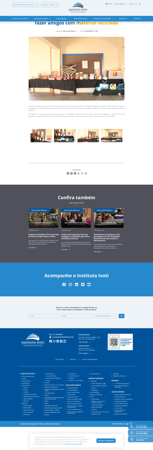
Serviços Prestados (51, 399)
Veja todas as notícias (76, 226)
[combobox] (105, 339)
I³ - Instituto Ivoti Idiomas (122, 406)
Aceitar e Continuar (106, 441)
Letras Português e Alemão (99, 408)
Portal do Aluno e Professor (25, 5)
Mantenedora (26, 406)
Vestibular (116, 396)
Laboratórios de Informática (31, 419)
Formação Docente (72, 420)
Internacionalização (97, 428)
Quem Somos (95, 422)
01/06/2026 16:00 (66, 253)
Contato (137, 19)
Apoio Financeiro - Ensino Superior (54, 408)
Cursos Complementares (74, 432)
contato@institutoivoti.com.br (61, 360)
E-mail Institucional (120, 420)
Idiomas (123, 19)
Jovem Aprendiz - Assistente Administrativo (75, 429)
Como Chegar (83, 365)
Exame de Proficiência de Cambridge (121, 409)
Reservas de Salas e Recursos (123, 417)
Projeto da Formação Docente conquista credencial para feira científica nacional (75, 259)
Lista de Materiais (95, 396)
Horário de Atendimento (90, 382)
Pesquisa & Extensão (103, 19)
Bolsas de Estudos (97, 430)
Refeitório (26, 424)
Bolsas (46, 426)
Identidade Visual (50, 416)
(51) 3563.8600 (55, 357)
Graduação (62, 19)
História (24, 401)
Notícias (21, 26)
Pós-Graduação (81, 19)
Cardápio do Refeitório (121, 424)
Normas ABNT (27, 431)
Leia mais (32, 270)
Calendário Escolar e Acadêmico (124, 422)
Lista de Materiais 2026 (121, 426)
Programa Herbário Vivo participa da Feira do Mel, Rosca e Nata (44, 258)
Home (109, 4)
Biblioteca (24, 426)
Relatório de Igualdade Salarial (53, 431)
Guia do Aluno (119, 431)
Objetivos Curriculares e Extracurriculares (98, 425)
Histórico (94, 432)
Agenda (47, 418)
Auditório (26, 415)
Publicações (26, 437)
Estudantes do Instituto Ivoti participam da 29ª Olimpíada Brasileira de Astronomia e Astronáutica (107, 260)
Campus (25, 410)
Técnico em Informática (73, 424)
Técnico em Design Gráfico (74, 422)
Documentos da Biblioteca (53, 401)
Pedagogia (95, 413)
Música (94, 411)
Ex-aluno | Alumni (49, 5)
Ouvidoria (73, 382)
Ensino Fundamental (73, 415)
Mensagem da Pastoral (51, 428)
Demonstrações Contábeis (52, 433)
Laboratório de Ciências (30, 417)
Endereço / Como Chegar (76, 403)
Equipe (48, 403)
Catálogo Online (27, 428)
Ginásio (25, 413)
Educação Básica (42, 19)
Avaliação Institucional (119, 399)
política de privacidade (73, 444)
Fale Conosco (59, 382)
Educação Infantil (72, 411)
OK (122, 339)
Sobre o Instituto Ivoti (28, 399)
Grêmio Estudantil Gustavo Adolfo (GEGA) (54, 413)
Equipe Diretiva (26, 404)
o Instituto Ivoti (20, 19)
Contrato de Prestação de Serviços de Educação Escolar (54, 421)
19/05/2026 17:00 (99, 253)
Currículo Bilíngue (72, 413)
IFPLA (91, 420)
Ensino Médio (71, 417)
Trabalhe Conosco (74, 399)
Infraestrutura (50, 396)
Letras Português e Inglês (99, 406)
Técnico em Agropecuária (74, 426)
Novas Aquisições (28, 435)
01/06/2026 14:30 (33, 253)
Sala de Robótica (28, 422)
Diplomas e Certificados (51, 410)
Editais (46, 424)
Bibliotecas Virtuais (28, 433)
